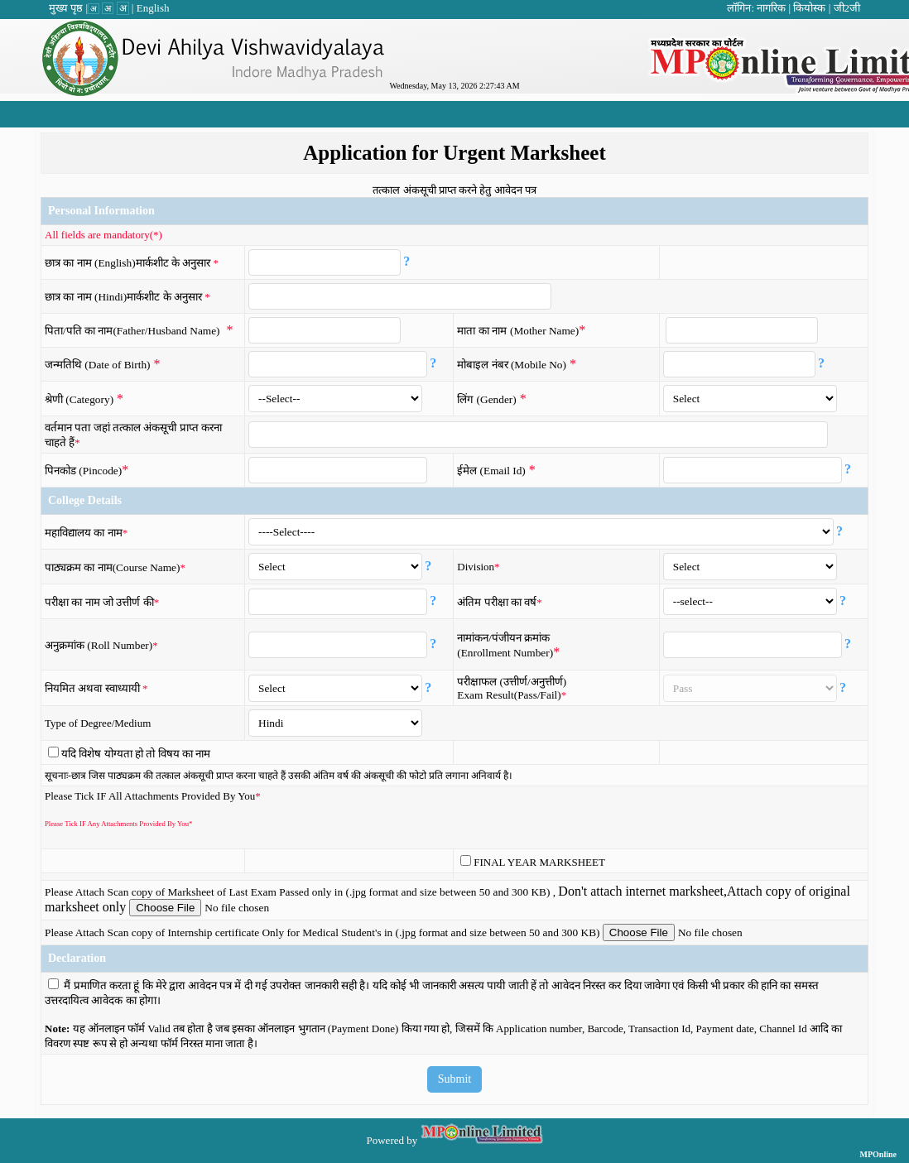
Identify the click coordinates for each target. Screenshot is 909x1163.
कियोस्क (809, 8)
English (153, 8)
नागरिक (771, 8)
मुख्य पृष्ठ (66, 8)
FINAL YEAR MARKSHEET (539, 862)
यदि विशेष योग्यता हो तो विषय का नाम (135, 753)
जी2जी (847, 8)
